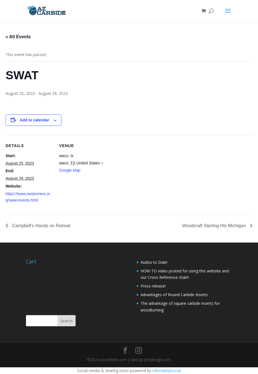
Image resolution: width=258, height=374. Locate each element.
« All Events (18, 36)
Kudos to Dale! (154, 262)
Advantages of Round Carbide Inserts (174, 294)
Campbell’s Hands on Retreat (40, 225)
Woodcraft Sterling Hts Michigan (214, 225)
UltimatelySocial (166, 370)
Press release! (153, 286)
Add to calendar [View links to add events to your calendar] (34, 120)
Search (66, 320)
